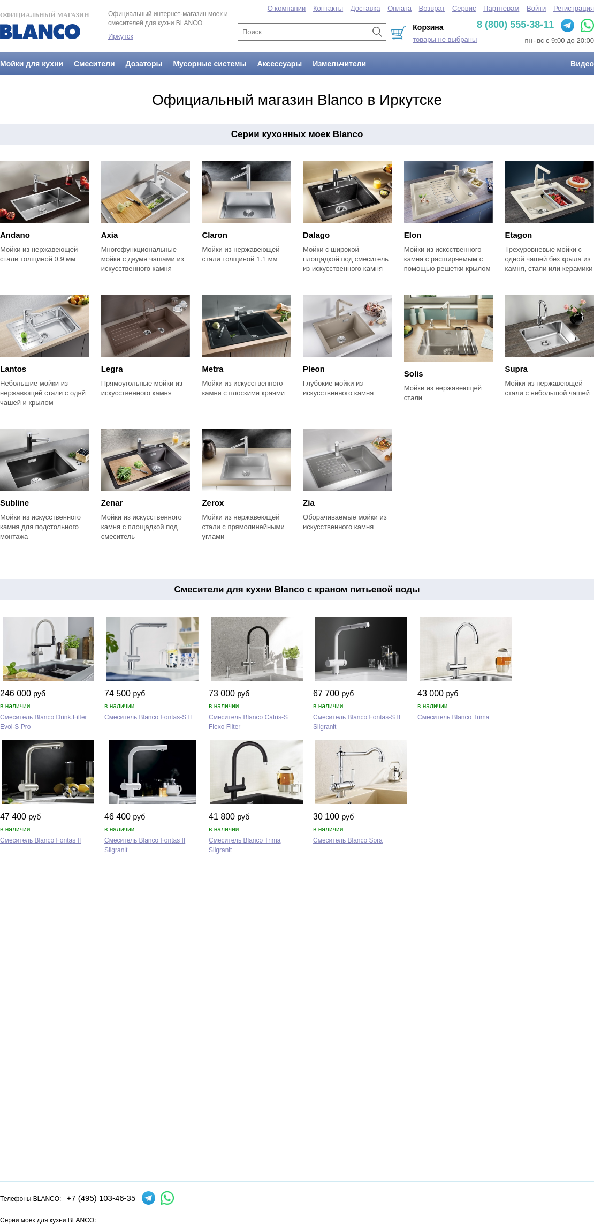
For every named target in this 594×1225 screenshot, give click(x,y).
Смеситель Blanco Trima (453, 717)
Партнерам (501, 8)
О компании (287, 8)
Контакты (328, 8)
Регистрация (573, 8)
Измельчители (339, 63)
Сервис (464, 8)
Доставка (365, 8)
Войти (536, 8)
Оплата (399, 8)
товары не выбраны (445, 39)
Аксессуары (279, 63)
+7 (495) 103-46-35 (100, 1198)
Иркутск (120, 36)
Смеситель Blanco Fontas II (40, 840)
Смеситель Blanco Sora (348, 840)
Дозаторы (144, 63)
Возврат (432, 8)
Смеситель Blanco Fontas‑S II (148, 717)
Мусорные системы (209, 63)
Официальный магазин (44, 25)
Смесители (94, 63)
